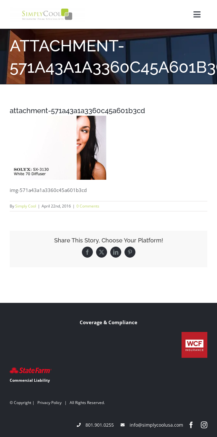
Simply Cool (25, 206)
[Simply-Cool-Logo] (47, 9)
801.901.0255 (99, 425)
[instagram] (204, 425)
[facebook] (191, 425)
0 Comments (87, 206)
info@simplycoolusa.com (156, 425)
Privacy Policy (49, 402)
